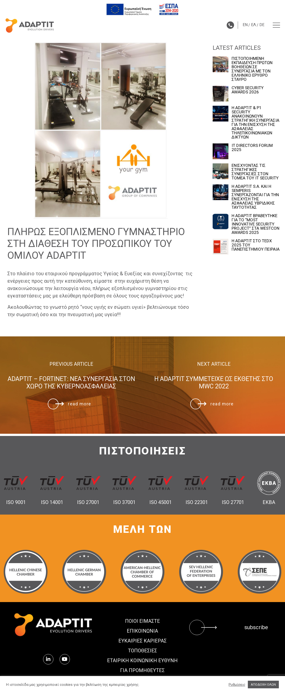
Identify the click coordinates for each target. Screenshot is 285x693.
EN (245, 24)
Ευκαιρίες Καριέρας (142, 640)
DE (261, 24)
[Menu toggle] (276, 25)
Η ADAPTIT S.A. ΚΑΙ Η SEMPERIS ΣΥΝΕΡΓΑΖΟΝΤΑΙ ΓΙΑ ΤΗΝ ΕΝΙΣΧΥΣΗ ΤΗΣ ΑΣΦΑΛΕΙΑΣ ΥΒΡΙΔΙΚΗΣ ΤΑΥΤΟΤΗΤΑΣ (255, 196)
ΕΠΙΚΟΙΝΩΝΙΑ (142, 630)
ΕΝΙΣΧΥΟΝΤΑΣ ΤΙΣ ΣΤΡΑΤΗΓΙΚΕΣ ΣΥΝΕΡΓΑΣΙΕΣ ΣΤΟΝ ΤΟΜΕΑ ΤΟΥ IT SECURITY (255, 171)
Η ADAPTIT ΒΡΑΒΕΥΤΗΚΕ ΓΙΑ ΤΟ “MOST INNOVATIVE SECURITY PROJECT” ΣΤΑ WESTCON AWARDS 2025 (255, 224)
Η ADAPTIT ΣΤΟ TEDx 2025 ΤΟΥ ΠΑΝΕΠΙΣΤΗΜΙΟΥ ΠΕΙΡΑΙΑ (256, 245)
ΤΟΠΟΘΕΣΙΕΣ (142, 650)
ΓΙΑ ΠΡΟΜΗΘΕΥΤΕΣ (142, 670)
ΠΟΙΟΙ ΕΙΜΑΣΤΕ (142, 621)
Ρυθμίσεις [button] (237, 684)
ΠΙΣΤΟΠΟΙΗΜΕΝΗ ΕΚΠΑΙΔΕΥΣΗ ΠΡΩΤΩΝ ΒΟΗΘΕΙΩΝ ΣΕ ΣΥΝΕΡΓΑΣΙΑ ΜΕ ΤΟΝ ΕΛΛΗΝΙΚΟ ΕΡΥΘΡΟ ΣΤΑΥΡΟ (252, 69)
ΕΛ (253, 24)
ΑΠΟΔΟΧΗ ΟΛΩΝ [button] (263, 684)
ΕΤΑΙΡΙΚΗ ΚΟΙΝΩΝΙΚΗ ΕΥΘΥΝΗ (142, 660)
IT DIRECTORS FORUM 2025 (252, 147)
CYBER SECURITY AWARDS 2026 (248, 90)
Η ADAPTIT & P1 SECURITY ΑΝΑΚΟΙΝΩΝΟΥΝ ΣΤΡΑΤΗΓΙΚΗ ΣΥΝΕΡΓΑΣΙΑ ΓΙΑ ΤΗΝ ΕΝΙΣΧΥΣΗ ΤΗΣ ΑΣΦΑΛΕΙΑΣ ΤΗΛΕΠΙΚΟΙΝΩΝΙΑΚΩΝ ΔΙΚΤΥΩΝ (255, 122)
